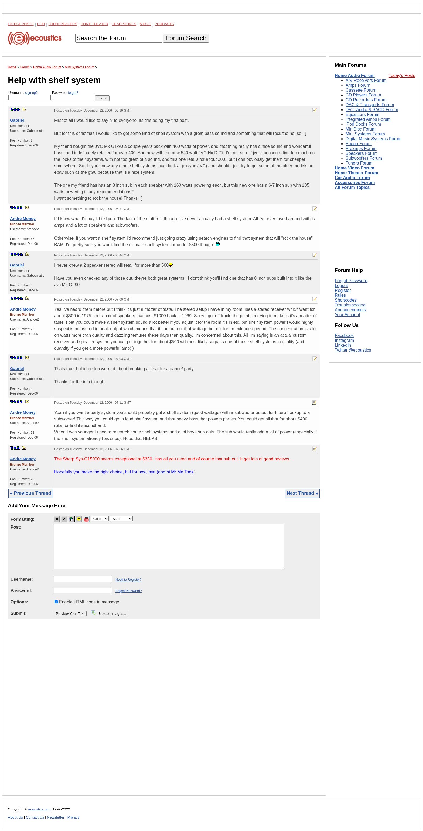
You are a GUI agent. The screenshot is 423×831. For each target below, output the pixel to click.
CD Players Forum (363, 95)
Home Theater (94, 24)
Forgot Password (351, 280)
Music (145, 24)
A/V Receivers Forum (366, 80)
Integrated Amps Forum (368, 119)
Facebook (344, 335)
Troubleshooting (350, 305)
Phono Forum (359, 143)
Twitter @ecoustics (353, 350)
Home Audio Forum (355, 75)
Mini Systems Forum (365, 134)
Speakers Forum (361, 153)
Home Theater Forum (356, 173)
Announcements (350, 310)
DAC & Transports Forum (370, 104)
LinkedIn (343, 345)
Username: (29, 95)
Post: (16, 527)
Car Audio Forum (352, 177)
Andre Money (23, 218)
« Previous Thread (30, 493)
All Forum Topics (352, 187)
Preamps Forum (361, 148)
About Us (15, 817)
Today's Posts (402, 75)
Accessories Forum (355, 182)
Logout (341, 285)
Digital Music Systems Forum (373, 138)
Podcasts (164, 24)
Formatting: (23, 519)
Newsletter (55, 817)
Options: (19, 602)
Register (343, 290)
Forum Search (185, 38)
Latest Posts (21, 24)
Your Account (347, 314)
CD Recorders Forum (366, 100)
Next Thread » (302, 493)
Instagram (344, 340)
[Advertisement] (164, 711)
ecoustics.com (40, 809)
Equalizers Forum (362, 114)
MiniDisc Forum (361, 129)
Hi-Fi (41, 24)
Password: (73, 95)
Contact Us (35, 817)
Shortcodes (346, 300)
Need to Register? (128, 580)
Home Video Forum (354, 168)
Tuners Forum (359, 163)
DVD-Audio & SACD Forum (372, 109)
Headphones (124, 24)
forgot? (73, 93)
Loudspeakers (63, 24)
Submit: (19, 613)
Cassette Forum (361, 90)
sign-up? (31, 93)
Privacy (73, 817)
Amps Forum (358, 85)
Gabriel (17, 120)
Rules (340, 295)
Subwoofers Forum (364, 158)
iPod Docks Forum (363, 124)
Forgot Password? (128, 591)
